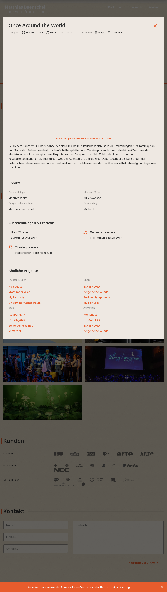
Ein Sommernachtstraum (24, 303)
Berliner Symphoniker (98, 297)
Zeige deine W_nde (96, 292)
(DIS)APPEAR (16, 314)
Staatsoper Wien (19, 292)
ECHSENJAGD (92, 286)
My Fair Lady (16, 297)
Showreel (14, 331)
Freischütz (15, 286)
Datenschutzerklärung (115, 587)
